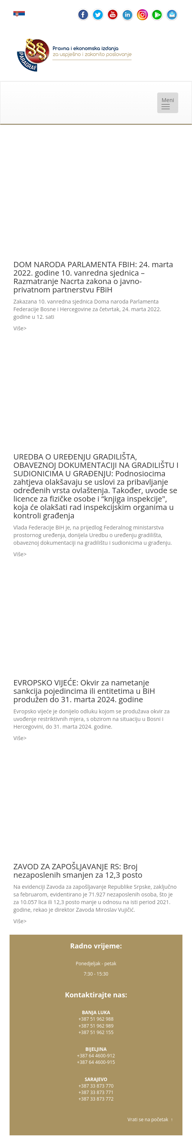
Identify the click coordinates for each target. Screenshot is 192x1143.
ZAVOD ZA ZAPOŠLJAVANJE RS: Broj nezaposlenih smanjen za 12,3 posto (77, 870)
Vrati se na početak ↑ (150, 1119)
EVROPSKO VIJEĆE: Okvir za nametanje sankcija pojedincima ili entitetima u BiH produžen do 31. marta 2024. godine (84, 691)
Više (18, 328)
